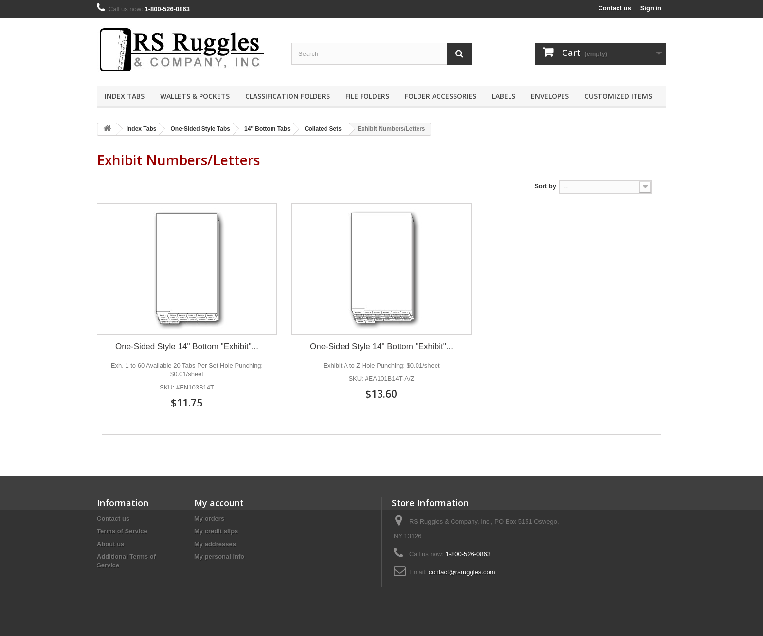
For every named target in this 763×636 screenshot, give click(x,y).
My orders (209, 518)
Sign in (650, 8)
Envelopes (550, 96)
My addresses (215, 544)
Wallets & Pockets (195, 96)
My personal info (219, 556)
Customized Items (618, 96)
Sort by (545, 186)
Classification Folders (287, 96)
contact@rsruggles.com (462, 572)
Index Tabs (125, 96)
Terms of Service (122, 531)
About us (110, 544)
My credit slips (216, 531)
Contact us (614, 8)
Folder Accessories (440, 96)
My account (219, 503)
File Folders (367, 96)
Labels (503, 96)
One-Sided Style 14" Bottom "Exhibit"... (186, 346)
